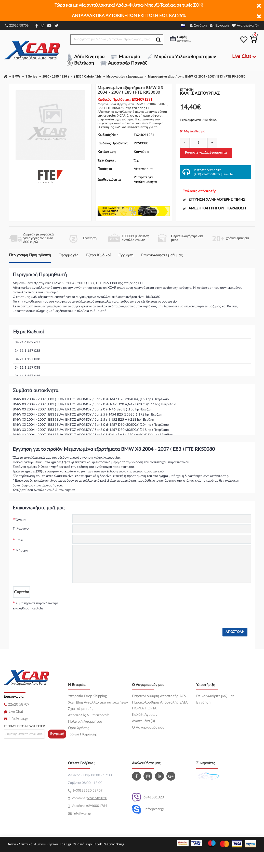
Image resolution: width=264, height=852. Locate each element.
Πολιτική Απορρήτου (85, 721)
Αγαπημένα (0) (143, 721)
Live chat (228, 174)
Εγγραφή (57, 734)
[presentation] (111, 608)
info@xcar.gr (18, 719)
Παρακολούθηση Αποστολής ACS (159, 696)
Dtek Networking (109, 844)
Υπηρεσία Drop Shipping (87, 696)
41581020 (99, 798)
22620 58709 (17, 25)
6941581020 (148, 797)
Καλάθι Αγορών (144, 715)
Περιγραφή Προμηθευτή (30, 255)
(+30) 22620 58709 (207, 174)
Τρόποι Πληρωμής (83, 734)
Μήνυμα (22, 550)
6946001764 (97, 806)
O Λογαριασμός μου (148, 727)
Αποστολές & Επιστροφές (89, 715)
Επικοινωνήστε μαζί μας (162, 255)
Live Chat (16, 711)
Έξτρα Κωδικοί (98, 255)
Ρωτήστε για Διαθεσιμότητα (206, 152)
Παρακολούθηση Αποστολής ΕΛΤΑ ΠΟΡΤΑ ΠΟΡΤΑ (160, 705)
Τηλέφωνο (21, 528)
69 (89, 798)
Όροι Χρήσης (78, 728)
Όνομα (21, 520)
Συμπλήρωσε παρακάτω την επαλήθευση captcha (35, 606)
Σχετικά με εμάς (80, 709)
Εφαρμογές (68, 255)
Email (19, 540)
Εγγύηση (126, 255)
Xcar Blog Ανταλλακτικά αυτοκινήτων (98, 702)
